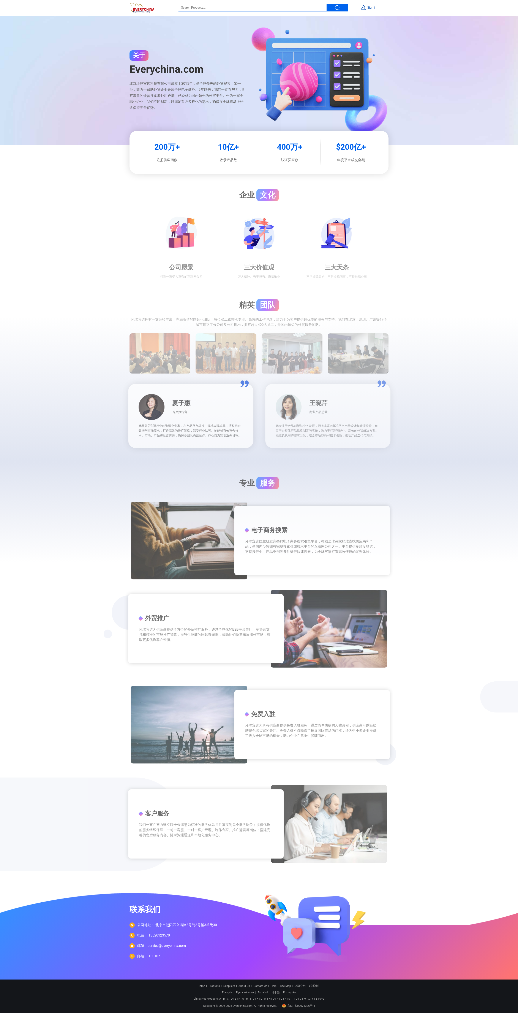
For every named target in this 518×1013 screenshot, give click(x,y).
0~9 (321, 998)
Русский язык (245, 992)
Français (227, 992)
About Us (244, 986)
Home (201, 986)
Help (273, 986)
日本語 (275, 992)
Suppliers (229, 986)
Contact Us (260, 986)
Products (214, 986)
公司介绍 (300, 986)
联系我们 (315, 986)
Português (289, 992)
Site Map (285, 986)
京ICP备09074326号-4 (298, 1006)
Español (263, 992)
